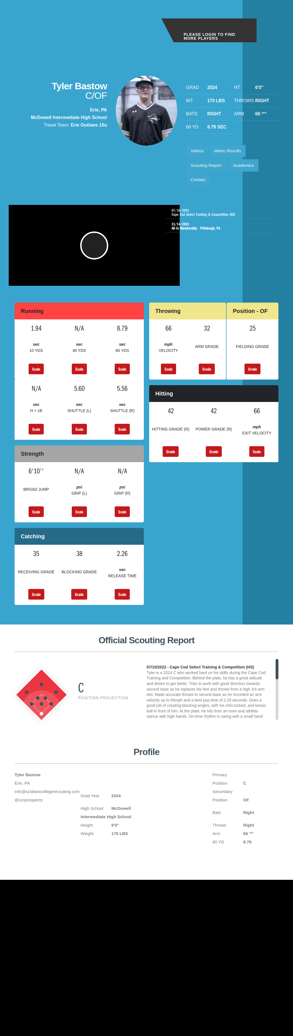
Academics (247, 167)
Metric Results (230, 151)
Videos (198, 151)
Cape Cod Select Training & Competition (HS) (227, 216)
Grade (206, 378)
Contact (199, 183)
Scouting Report (207, 167)
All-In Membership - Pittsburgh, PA (222, 230)
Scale (36, 378)
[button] (95, 252)
